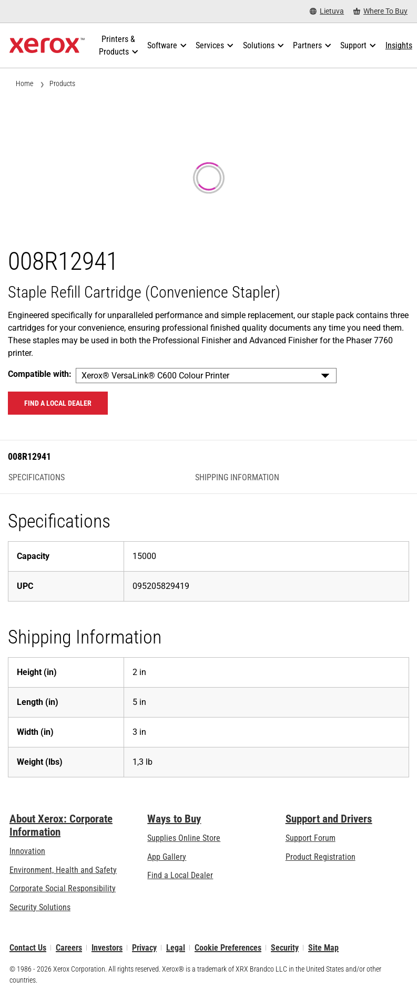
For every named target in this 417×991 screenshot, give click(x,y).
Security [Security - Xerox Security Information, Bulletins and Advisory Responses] (285, 948)
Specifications (36, 477)
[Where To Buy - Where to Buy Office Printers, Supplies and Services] (380, 11)
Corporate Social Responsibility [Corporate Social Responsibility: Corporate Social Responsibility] (62, 888)
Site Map (323, 948)
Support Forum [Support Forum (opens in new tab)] (310, 838)
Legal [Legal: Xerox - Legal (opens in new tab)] (175, 948)
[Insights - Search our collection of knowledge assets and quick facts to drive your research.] (399, 45)
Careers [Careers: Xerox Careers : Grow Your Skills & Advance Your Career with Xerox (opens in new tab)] (69, 948)
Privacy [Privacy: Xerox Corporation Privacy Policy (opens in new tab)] (144, 948)
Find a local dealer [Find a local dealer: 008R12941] (57, 403)
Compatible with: (40, 374)
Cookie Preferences (228, 948)
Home (24, 83)
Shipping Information (237, 477)
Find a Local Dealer (180, 875)
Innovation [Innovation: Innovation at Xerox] (27, 851)
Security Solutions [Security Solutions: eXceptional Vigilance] (39, 907)
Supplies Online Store (183, 838)
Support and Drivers (329, 819)
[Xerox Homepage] (47, 45)
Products (62, 83)
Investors (107, 948)
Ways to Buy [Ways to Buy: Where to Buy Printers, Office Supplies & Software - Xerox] (174, 819)
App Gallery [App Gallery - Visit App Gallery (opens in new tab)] (166, 857)
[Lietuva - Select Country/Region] (327, 11)
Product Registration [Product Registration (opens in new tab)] (320, 857)
